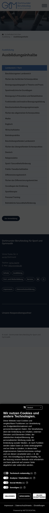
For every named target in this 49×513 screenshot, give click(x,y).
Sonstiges (14, 487)
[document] (24, 441)
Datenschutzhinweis (23, 505)
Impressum (8, 505)
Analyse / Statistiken (19, 478)
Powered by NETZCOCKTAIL (24, 510)
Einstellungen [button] (39, 505)
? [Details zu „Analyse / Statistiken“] (34, 478)
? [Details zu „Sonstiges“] (24, 487)
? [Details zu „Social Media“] (27, 483)
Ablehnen (10, 496)
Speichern (24, 496)
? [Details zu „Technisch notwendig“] (35, 473)
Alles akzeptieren (39, 496)
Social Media (16, 483)
